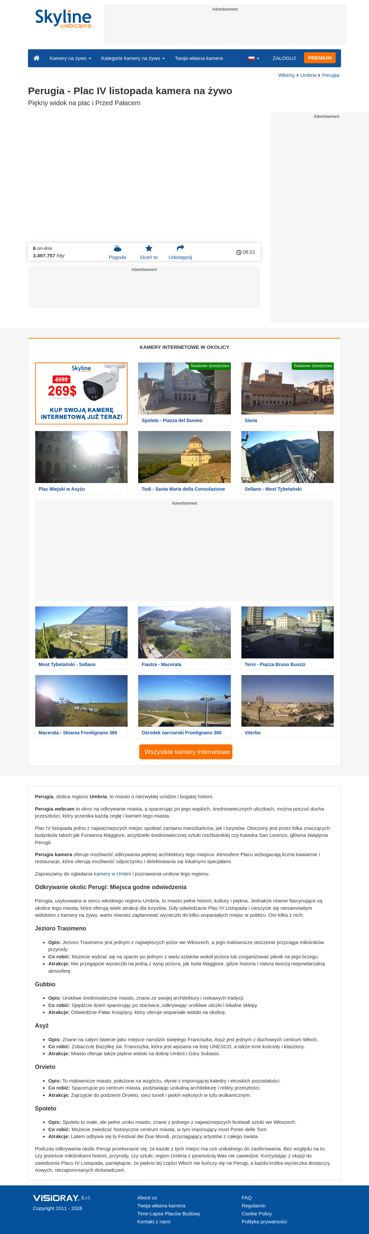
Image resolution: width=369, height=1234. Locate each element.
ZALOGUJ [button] (284, 58)
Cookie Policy (257, 1213)
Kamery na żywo (70, 58)
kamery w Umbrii (112, 873)
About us (147, 1197)
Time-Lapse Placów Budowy (168, 1213)
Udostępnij (180, 252)
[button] (253, 58)
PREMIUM (320, 58)
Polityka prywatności (264, 1221)
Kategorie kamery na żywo (133, 58)
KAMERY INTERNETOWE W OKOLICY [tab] (184, 347)
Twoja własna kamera (199, 58)
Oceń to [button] (149, 252)
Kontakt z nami (153, 1221)
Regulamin (254, 1205)
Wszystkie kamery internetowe (188, 751)
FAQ (247, 1197)
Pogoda (117, 252)
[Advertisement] (225, 29)
